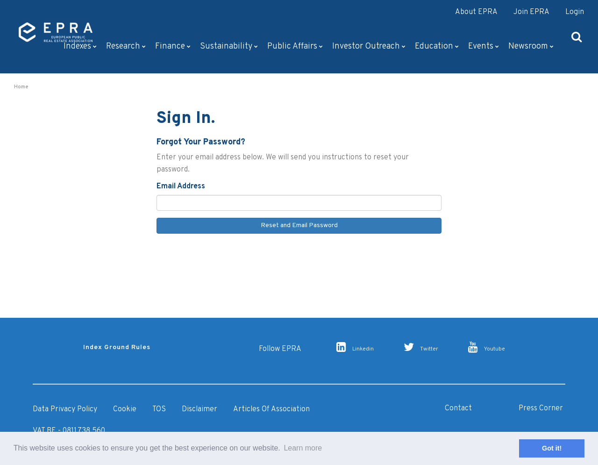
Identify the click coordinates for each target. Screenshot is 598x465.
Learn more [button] (303, 448)
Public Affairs (295, 46)
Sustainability (229, 46)
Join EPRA (531, 12)
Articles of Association (271, 409)
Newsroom (531, 46)
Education (437, 46)
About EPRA (476, 12)
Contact (458, 408)
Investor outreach (369, 46)
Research (126, 46)
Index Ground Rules (116, 347)
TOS (159, 409)
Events (483, 46)
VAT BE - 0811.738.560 (69, 431)
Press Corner (541, 408)
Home (21, 87)
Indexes (80, 46)
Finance (173, 46)
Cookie (124, 409)
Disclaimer (199, 409)
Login (574, 12)
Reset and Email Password (299, 225)
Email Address (181, 186)
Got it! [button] (552, 448)
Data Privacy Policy (65, 409)
